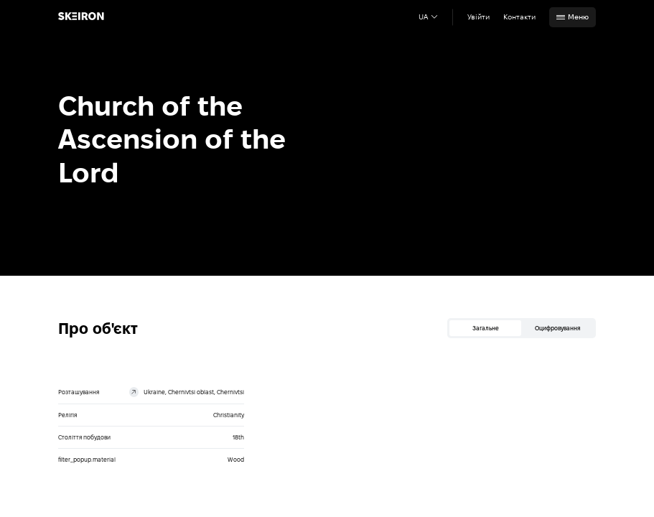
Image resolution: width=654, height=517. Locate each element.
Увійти (478, 17)
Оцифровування (558, 328)
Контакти (519, 17)
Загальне (485, 328)
